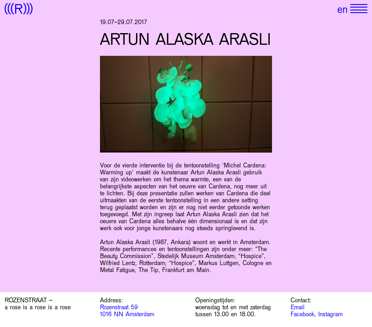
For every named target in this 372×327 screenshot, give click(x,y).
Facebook (302, 314)
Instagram (330, 314)
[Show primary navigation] (358, 8)
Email (298, 307)
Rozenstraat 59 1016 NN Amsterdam (127, 311)
